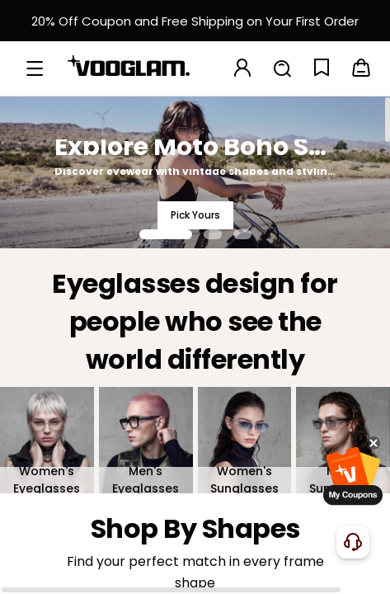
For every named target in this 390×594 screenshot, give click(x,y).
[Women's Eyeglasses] (47, 439)
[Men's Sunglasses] (343, 439)
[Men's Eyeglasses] (146, 439)
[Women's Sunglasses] (245, 439)
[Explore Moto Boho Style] (195, 172)
